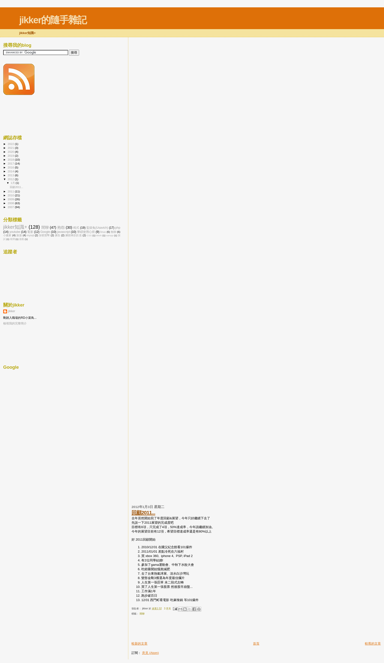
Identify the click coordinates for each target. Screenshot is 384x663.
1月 (13, 182)
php (117, 227)
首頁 (256, 643)
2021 (11, 147)
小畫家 (7, 235)
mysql (30, 235)
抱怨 (61, 227)
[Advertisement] (189, 630)
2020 (11, 151)
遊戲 (21, 239)
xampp (109, 235)
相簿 (12, 239)
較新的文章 (139, 643)
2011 (11, 191)
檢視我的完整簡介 (15, 323)
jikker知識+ (15, 227)
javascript (63, 232)
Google (45, 232)
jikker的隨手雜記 (52, 20)
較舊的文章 (373, 643)
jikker (11, 311)
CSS (89, 235)
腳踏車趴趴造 (73, 235)
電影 (30, 232)
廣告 (57, 235)
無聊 (113, 231)
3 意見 (167, 608)
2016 (11, 167)
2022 (11, 143)
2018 (11, 159)
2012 (11, 179)
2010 (11, 195)
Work (99, 235)
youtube (14, 232)
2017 (11, 163)
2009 (11, 199)
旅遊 (19, 235)
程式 (76, 227)
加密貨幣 (44, 235)
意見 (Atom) (150, 653)
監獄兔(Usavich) (97, 227)
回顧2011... (143, 512)
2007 (11, 207)
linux (103, 231)
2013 (11, 175)
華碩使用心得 (86, 232)
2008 (11, 203)
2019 (11, 155)
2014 (11, 171)
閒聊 (142, 613)
